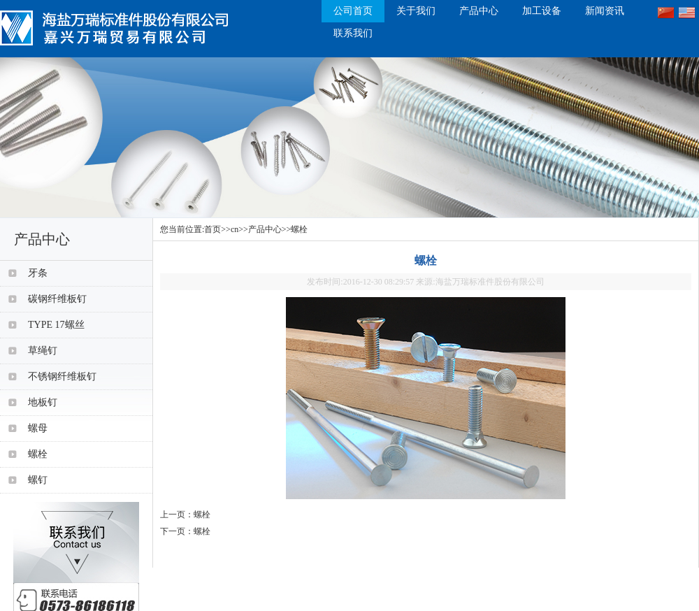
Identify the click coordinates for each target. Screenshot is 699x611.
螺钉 (38, 480)
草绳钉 (42, 350)
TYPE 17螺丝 (56, 324)
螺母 (38, 428)
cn (234, 229)
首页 (212, 229)
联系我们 (353, 33)
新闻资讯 (604, 11)
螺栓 (299, 229)
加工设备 (541, 11)
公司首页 (353, 11)
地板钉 (42, 402)
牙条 (38, 273)
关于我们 (415, 11)
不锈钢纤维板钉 (62, 376)
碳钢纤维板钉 (57, 299)
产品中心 (478, 11)
